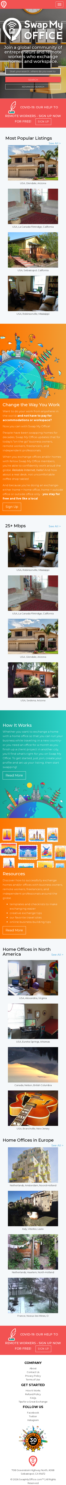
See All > (55, 143)
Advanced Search (33, 86)
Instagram (33, 1420)
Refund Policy (33, 1394)
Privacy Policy (33, 1375)
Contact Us (33, 1372)
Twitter (33, 1416)
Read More (14, 775)
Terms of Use (33, 1379)
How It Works (33, 1390)
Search (33, 79)
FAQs (33, 1398)
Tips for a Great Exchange (33, 1401)
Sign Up (43, 121)
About (33, 1368)
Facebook (33, 1412)
